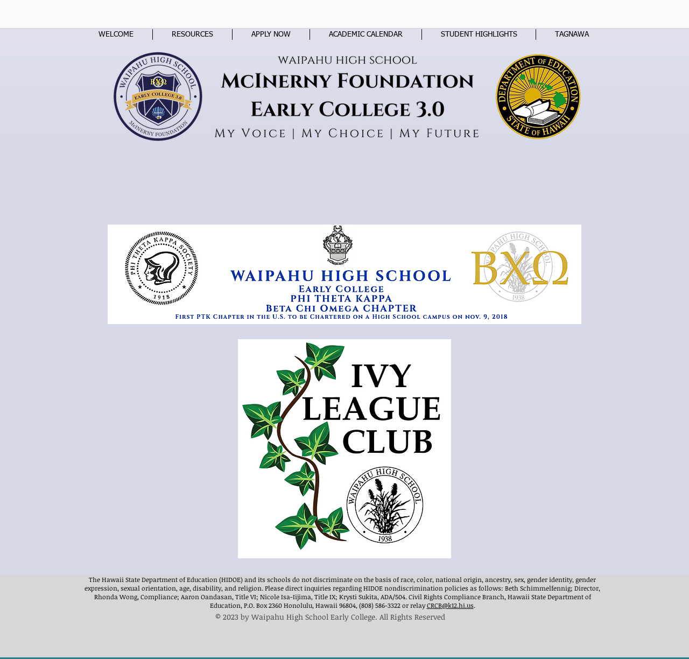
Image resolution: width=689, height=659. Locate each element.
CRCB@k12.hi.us (450, 605)
